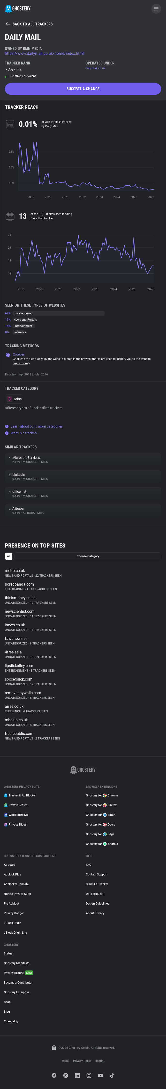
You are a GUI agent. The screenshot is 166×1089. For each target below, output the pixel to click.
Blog (7, 1011)
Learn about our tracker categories (34, 426)
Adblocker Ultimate (16, 884)
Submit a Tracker (97, 884)
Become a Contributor (18, 982)
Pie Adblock (11, 903)
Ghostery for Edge (100, 834)
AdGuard (9, 864)
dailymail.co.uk (95, 68)
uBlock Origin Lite (15, 932)
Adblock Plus (12, 874)
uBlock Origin (12, 923)
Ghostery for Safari (100, 815)
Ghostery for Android (102, 844)
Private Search (16, 805)
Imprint (100, 1061)
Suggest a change (83, 89)
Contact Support (96, 874)
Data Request (94, 894)
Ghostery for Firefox (101, 805)
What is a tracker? (21, 433)
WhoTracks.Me (16, 815)
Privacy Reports (18, 972)
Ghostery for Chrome (102, 795)
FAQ (88, 864)
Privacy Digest (15, 825)
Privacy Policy (82, 1061)
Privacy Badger (14, 913)
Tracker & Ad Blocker (20, 795)
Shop (7, 1002)
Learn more (21, 363)
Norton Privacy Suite (17, 894)
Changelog (11, 1021)
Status (8, 953)
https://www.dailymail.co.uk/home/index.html (44, 53)
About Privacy (95, 913)
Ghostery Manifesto (17, 963)
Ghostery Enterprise (16, 992)
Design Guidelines (97, 903)
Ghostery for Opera (100, 825)
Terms (65, 1061)
